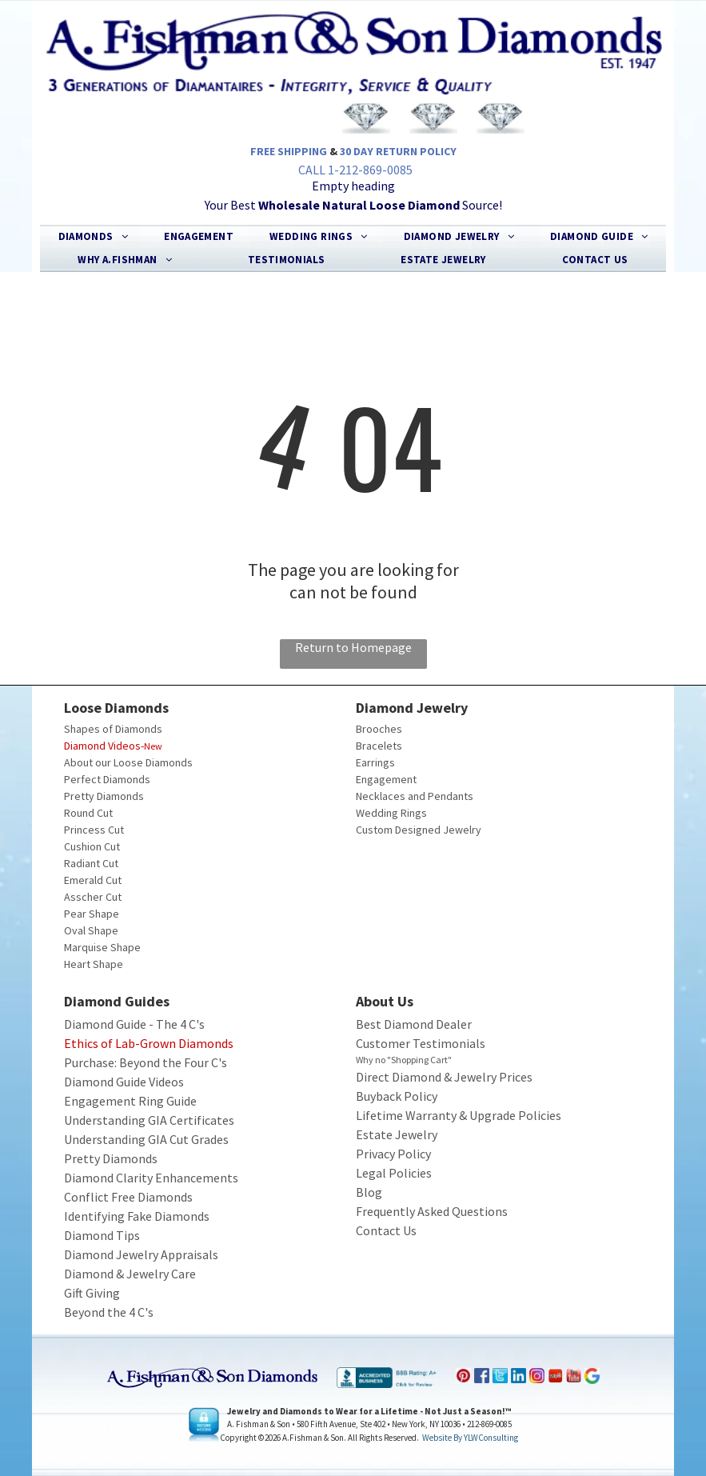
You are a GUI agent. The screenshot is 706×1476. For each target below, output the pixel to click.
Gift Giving (92, 1293)
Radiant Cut (91, 863)
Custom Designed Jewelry (418, 829)
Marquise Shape (102, 947)
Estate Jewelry (396, 1134)
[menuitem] (93, 237)
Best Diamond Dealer (414, 1024)
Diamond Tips (102, 1235)
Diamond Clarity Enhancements (151, 1178)
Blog (369, 1192)
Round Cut (88, 813)
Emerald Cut (93, 880)
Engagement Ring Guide (130, 1101)
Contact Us (386, 1230)
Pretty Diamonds (104, 796)
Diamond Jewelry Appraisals (141, 1254)
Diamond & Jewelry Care (130, 1274)
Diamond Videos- (104, 745)
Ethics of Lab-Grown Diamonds (148, 1043)
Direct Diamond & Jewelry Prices (444, 1077)
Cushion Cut (92, 846)
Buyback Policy (396, 1096)
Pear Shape (91, 913)
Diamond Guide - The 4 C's (134, 1024)
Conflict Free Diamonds (128, 1197)
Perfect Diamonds (107, 779)
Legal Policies (394, 1173)
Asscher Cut (93, 897)
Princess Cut (94, 829)
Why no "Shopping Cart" (404, 1060)
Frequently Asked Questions (432, 1211)
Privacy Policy (393, 1154)
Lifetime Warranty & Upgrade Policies (458, 1115)
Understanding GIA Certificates (149, 1120)
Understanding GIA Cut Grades (146, 1139)
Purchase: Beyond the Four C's (145, 1062)
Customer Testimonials (420, 1043)
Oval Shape (91, 930)
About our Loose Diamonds (128, 762)
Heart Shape (93, 964)
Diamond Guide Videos (124, 1082)
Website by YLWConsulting (470, 1437)
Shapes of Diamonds (113, 729)
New (153, 746)
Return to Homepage (353, 647)
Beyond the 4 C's (109, 1312)
